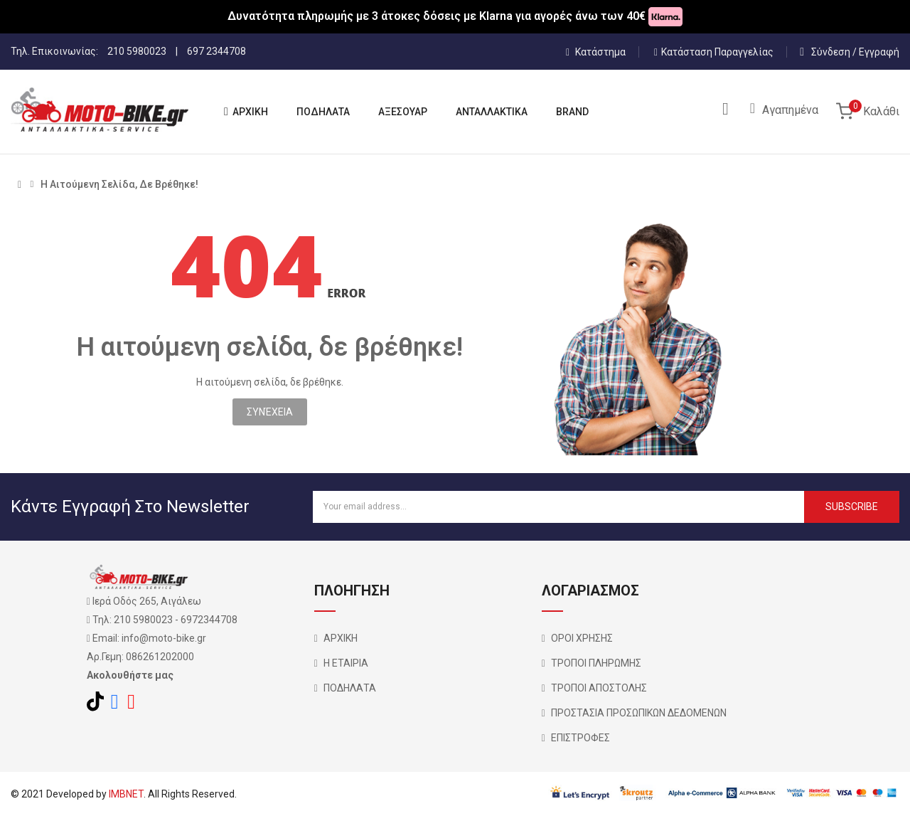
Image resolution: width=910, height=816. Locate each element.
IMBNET (126, 794)
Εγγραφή (879, 52)
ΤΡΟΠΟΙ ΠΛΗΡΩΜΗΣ (596, 663)
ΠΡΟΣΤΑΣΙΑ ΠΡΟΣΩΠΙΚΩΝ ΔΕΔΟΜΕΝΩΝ (639, 713)
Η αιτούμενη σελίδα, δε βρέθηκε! (119, 184)
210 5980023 (136, 51)
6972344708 (209, 619)
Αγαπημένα (790, 110)
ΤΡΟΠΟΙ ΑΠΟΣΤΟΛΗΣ (599, 688)
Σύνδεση (831, 52)
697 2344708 (216, 51)
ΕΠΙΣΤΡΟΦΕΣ (580, 737)
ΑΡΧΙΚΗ (340, 638)
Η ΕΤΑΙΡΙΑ (345, 663)
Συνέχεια (270, 412)
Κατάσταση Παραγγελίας (714, 52)
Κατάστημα (596, 52)
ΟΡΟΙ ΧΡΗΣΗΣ (582, 638)
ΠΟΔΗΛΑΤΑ (349, 688)
